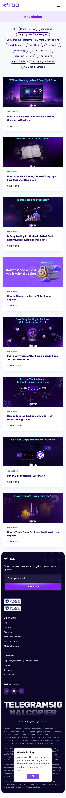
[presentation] (33, 92)
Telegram (8, 670)
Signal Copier (18, 61)
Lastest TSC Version (41, 50)
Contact (7, 665)
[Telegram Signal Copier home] (11, 5)
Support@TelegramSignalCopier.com (21, 661)
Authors (7, 627)
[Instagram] (14, 691)
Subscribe (33, 586)
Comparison (46, 29)
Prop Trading (45, 56)
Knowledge (12, 112)
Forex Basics (34, 45)
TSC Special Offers (33, 66)
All (14, 29)
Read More (14, 126)
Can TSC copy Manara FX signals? (26, 475)
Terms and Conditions (14, 637)
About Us (8, 632)
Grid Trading (52, 45)
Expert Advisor (15, 45)
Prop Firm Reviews (24, 56)
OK (33, 776)
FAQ (5, 623)
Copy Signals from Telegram (33, 34)
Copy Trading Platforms (19, 39)
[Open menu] (58, 5)
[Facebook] (7, 691)
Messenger (9, 674)
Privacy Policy (10, 641)
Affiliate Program (11, 646)
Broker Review (28, 29)
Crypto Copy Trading (48, 39)
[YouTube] (21, 691)
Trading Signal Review (43, 61)
